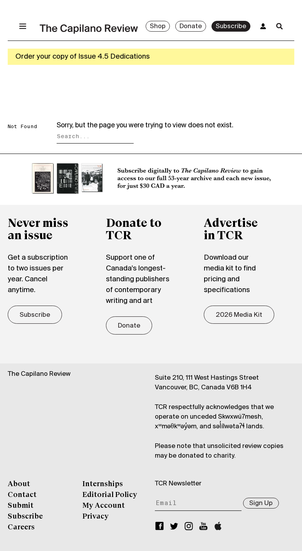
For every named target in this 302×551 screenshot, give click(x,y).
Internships (102, 484)
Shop (158, 26)
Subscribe (231, 26)
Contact (22, 495)
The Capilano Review (39, 374)
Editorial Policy (109, 495)
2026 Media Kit (239, 315)
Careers (21, 527)
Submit (21, 506)
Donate (191, 26)
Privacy (95, 517)
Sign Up (261, 503)
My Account (103, 506)
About (19, 484)
